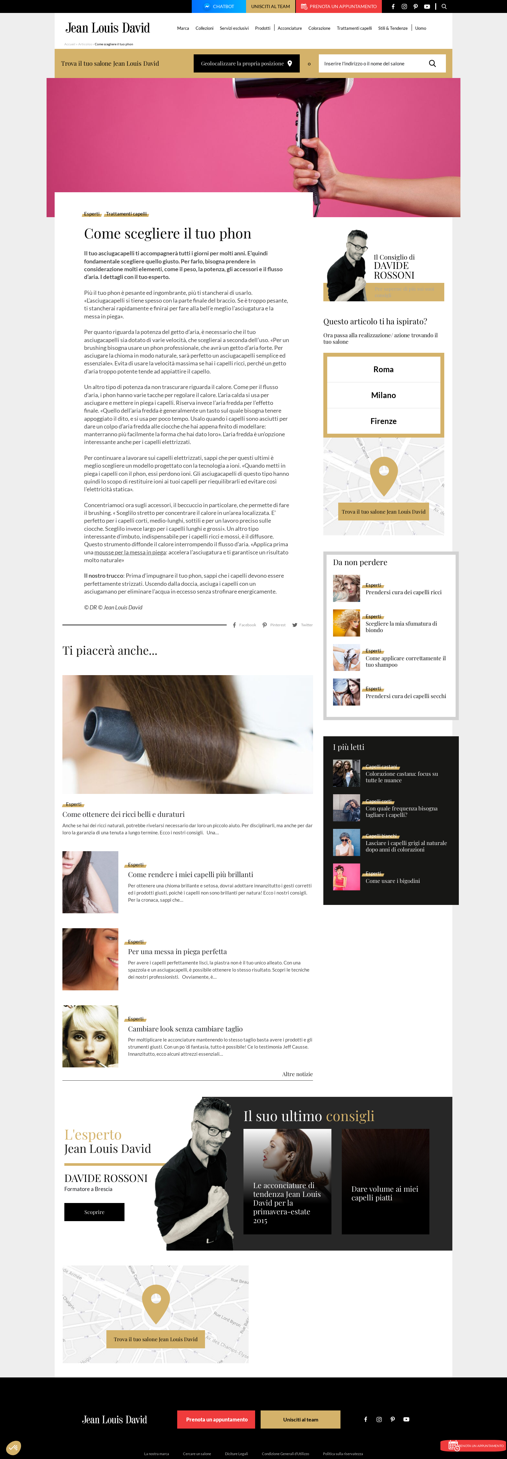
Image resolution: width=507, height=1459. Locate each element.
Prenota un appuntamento (339, 6)
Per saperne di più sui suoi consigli (405, 292)
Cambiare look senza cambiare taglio (192, 1000)
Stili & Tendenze (394, 28)
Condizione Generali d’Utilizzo (285, 1425)
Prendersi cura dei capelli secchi (406, 696)
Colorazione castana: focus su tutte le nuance (402, 777)
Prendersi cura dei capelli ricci (404, 592)
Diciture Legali (236, 1425)
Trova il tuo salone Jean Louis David (384, 511)
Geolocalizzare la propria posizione (246, 63)
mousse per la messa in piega (130, 552)
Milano (383, 395)
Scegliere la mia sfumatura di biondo (401, 626)
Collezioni (206, 28)
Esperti (92, 214)
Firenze (384, 421)
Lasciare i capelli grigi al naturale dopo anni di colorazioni (406, 846)
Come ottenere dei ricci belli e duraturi (130, 785)
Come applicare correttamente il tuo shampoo (406, 661)
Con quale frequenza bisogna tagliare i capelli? (401, 811)
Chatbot (218, 7)
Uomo (421, 28)
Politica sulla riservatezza (343, 1425)
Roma (383, 369)
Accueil (69, 44)
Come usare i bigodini (393, 881)
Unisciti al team (270, 6)
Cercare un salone (197, 1425)
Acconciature (291, 28)
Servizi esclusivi (235, 28)
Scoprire (97, 1183)
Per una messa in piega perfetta (182, 923)
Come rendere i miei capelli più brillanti (198, 846)
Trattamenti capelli (355, 28)
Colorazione (321, 28)
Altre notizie (297, 1045)
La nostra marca (156, 1425)
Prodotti (264, 28)
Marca (184, 28)
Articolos (85, 44)
